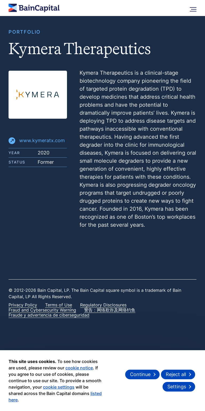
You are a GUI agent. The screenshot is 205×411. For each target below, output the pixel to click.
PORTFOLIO (25, 32)
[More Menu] (193, 8)
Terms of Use (58, 305)
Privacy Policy (23, 305)
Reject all (176, 374)
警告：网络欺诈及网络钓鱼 (109, 310)
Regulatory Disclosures (103, 305)
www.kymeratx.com (37, 140)
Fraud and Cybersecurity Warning (42, 310)
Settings (176, 386)
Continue (140, 374)
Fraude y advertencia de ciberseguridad (49, 315)
